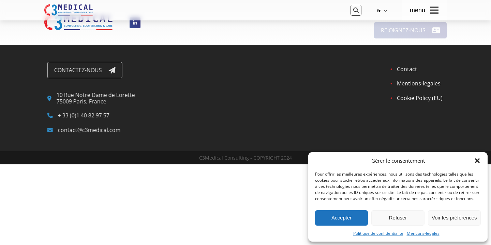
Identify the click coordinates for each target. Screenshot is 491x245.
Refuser (398, 217)
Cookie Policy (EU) (418, 98)
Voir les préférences (454, 217)
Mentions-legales (423, 233)
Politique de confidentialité (378, 233)
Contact (406, 69)
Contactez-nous (86, 70)
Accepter (341, 217)
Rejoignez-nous (410, 32)
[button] (477, 160)
